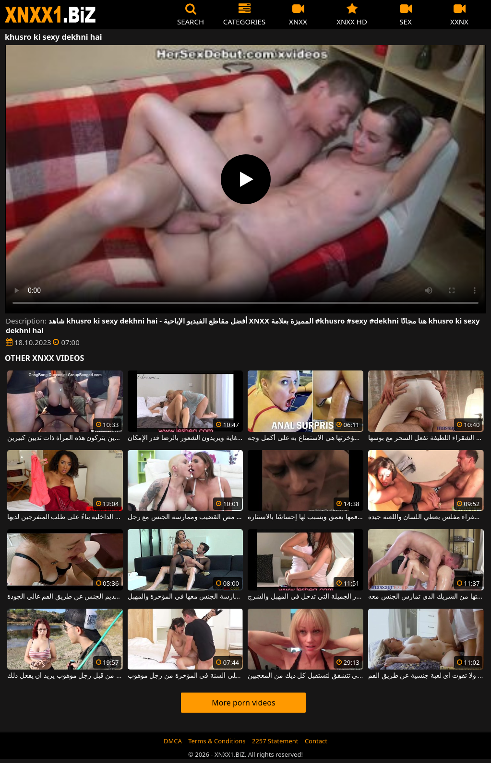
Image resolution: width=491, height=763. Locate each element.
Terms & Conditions (216, 741)
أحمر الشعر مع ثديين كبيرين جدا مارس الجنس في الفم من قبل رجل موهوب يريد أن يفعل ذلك (65, 676)
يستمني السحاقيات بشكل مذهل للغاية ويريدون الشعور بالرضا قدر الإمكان (185, 438)
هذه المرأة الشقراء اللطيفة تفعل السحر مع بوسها (426, 438)
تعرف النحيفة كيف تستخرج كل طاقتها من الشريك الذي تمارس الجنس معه (426, 597)
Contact (316, 741)
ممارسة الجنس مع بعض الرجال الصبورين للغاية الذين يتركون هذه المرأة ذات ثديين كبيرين (65, 438)
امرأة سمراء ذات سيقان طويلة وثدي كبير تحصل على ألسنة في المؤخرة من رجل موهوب (185, 676)
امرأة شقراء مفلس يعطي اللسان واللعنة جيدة (426, 517)
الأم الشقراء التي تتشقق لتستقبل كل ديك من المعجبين (305, 676)
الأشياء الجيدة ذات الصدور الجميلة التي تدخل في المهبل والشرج (305, 597)
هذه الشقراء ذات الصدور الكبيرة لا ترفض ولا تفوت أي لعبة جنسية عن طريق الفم (426, 676)
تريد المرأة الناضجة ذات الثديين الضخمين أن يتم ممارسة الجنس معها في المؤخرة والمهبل (185, 597)
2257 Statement (275, 741)
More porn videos (243, 702)
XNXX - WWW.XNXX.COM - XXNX (50, 14)
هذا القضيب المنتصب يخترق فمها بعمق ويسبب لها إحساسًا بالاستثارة (305, 517)
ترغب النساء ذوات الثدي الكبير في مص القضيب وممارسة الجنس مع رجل (185, 517)
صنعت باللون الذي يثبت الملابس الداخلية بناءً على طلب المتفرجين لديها (65, 517)
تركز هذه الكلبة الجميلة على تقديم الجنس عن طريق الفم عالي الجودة (65, 597)
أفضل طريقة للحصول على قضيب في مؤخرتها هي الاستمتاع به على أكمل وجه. (305, 438)
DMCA (173, 741)
